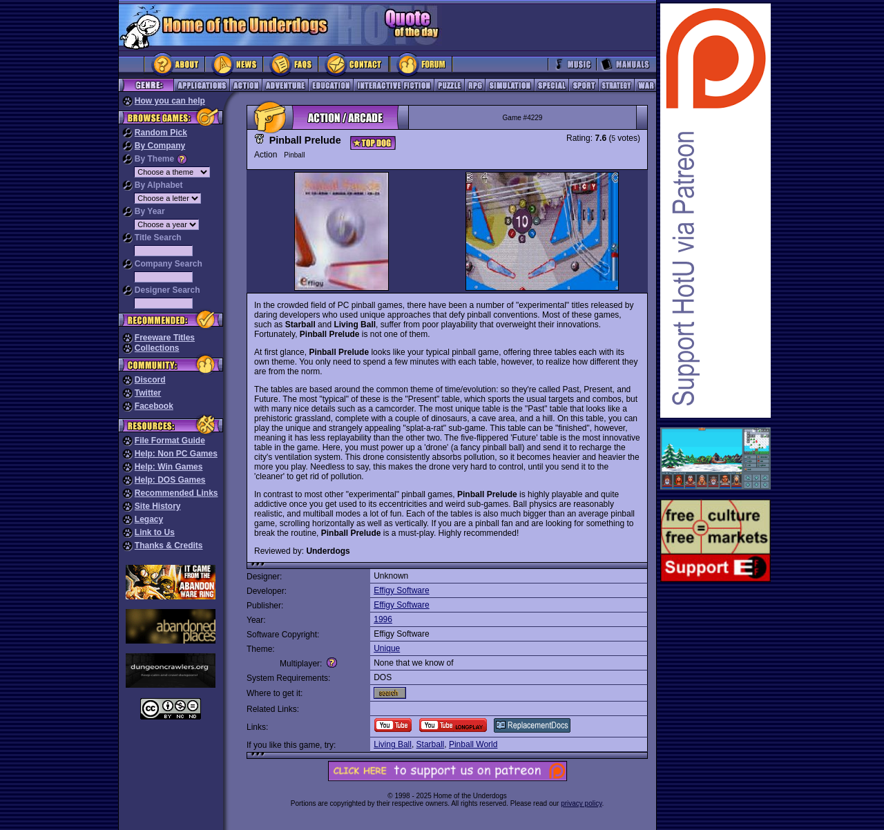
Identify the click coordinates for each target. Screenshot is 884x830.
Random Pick (161, 132)
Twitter (148, 393)
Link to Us (155, 532)
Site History (158, 506)
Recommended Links (176, 493)
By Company (160, 146)
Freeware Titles (165, 337)
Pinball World (473, 744)
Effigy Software (401, 590)
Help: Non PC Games (176, 454)
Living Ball (393, 744)
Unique (387, 648)
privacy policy (581, 803)
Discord (150, 380)
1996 (383, 619)
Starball (430, 744)
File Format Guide (170, 440)
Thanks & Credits (169, 545)
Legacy (149, 519)
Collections (157, 348)
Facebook (154, 406)
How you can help (170, 101)
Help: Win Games (169, 467)
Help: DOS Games (170, 480)
